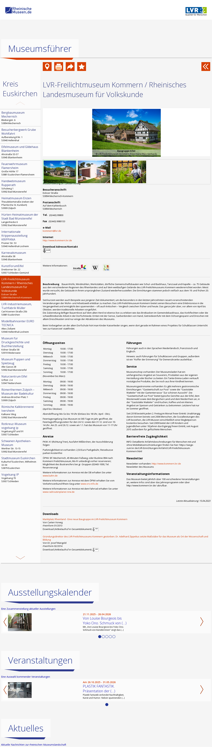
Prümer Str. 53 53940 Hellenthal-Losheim (20, 239)
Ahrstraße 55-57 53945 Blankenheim (20, 152)
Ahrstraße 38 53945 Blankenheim (20, 256)
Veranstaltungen (40, 660)
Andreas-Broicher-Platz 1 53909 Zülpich (20, 395)
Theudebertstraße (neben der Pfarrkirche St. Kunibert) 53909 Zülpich (20, 203)
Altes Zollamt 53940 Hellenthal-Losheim (20, 326)
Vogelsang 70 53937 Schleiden (20, 478)
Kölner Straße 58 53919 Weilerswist (20, 345)
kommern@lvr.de (52, 230)
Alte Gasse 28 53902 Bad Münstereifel (20, 364)
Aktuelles (25, 728)
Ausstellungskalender (50, 592)
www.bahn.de (50, 475)
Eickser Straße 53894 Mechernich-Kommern (20, 288)
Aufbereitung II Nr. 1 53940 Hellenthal (20, 135)
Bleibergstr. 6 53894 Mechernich (20, 118)
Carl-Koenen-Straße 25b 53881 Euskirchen (20, 309)
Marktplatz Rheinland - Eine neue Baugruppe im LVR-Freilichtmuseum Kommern (85, 519)
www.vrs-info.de (89, 483)
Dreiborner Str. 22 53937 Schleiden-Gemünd (20, 269)
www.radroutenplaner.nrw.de (59, 491)
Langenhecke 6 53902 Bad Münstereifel (20, 220)
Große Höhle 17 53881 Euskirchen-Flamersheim (20, 169)
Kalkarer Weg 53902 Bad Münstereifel (20, 412)
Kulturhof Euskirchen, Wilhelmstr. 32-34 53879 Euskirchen (20, 463)
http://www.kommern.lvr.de (57, 240)
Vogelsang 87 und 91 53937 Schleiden (20, 429)
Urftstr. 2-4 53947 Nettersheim (20, 379)
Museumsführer (40, 49)
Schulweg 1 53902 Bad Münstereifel (20, 186)
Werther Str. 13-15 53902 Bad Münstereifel (20, 446)
